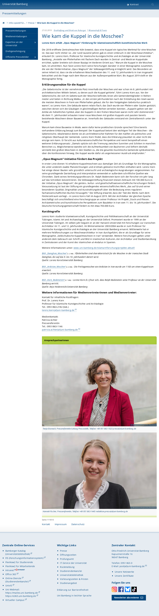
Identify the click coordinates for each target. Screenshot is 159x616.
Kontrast (134, 4)
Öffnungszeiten (68, 554)
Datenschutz (78, 524)
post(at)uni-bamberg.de (132, 566)
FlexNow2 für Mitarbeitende (20, 566)
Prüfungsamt (67, 559)
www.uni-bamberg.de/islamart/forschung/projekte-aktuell (104, 247)
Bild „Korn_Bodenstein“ (53, 279)
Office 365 (10, 574)
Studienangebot (68, 583)
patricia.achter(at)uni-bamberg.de (60, 329)
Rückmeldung (67, 567)
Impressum (61, 524)
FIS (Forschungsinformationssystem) (24, 558)
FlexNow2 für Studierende (19, 562)
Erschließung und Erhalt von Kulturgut (70, 30)
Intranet (9, 570)
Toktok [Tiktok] (134, 589)
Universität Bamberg (15, 4)
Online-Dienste (13, 578)
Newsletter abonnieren (126, 597)
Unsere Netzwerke (124, 571)
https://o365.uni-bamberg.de (20, 596)
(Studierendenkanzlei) (17, 581)
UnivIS (8, 585)
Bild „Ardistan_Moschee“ (54, 266)
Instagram (114, 589)
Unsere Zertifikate (124, 575)
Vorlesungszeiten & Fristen (74, 579)
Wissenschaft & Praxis (98, 30)
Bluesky (127, 589)
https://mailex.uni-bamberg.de (21, 592)
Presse (31, 22)
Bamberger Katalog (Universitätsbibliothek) (17, 552)
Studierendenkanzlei (71, 571)
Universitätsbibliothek (71, 575)
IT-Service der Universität (73, 563)
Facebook (121, 589)
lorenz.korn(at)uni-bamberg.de (58, 310)
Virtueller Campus (14, 600)
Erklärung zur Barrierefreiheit (72, 589)
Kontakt (46, 524)
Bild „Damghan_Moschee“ (54, 253)
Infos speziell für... (17, 22)
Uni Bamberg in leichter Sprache (74, 595)
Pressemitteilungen (14, 13)
